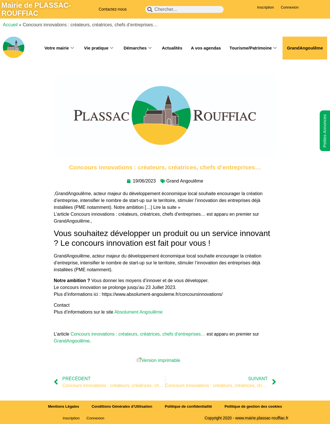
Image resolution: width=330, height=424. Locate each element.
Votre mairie (58, 48)
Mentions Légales (63, 406)
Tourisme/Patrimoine (253, 48)
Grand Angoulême (184, 181)
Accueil (10, 24)
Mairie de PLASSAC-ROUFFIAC (36, 9)
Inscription (265, 7)
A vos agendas (206, 47)
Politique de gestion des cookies (254, 406)
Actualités (172, 47)
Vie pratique (98, 48)
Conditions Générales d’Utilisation (122, 406)
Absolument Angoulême (139, 312)
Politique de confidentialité (188, 406)
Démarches (137, 48)
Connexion (290, 7)
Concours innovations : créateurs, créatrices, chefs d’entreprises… (138, 334)
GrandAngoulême (305, 47)
